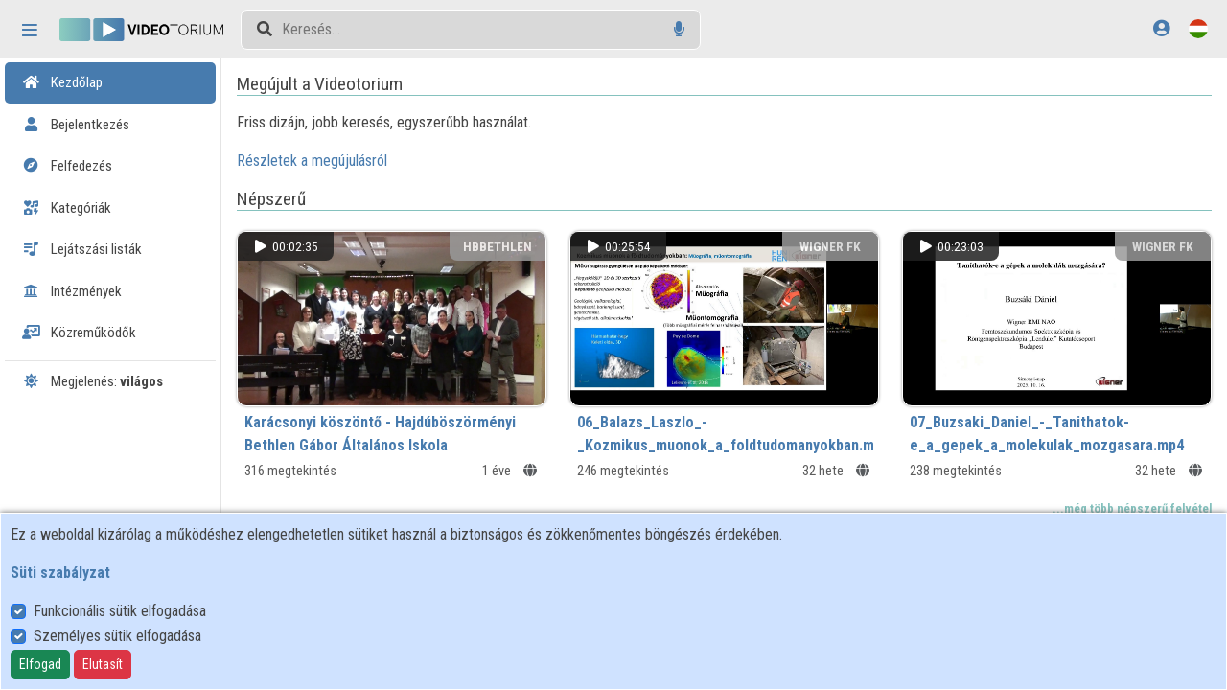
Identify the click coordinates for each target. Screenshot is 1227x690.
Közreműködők (79, 332)
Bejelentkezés (75, 124)
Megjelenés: (92, 381)
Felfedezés (67, 165)
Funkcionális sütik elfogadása (120, 611)
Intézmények (72, 291)
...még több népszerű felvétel (1132, 508)
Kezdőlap (62, 82)
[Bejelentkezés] (1161, 28)
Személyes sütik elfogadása (117, 636)
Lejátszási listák (82, 249)
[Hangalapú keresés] (679, 29)
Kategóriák (66, 208)
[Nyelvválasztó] (1198, 28)
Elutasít (102, 664)
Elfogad (40, 664)
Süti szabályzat (60, 573)
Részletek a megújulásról (312, 160)
